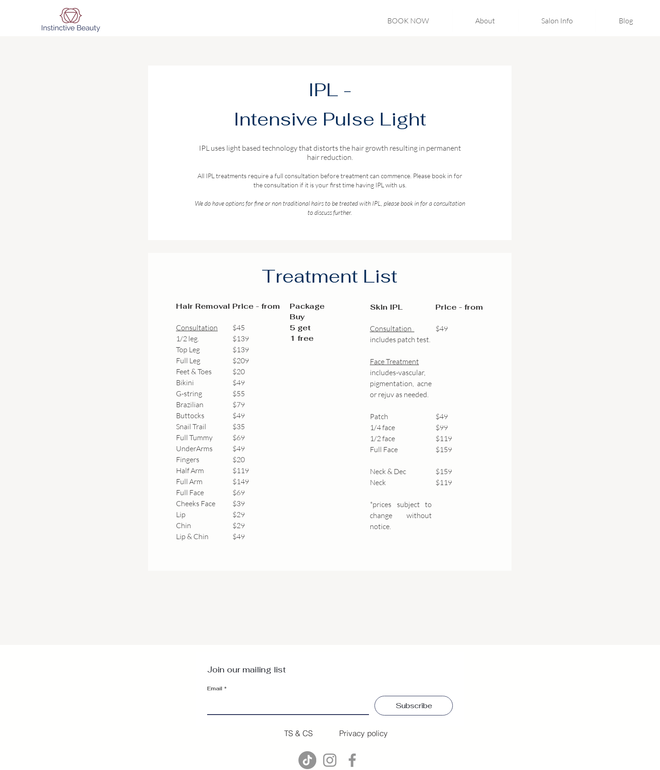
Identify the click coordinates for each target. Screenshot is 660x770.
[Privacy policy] (363, 733)
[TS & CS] (298, 733)
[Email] (285, 705)
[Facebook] (352, 760)
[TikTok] (307, 760)
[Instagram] (330, 760)
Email (217, 688)
